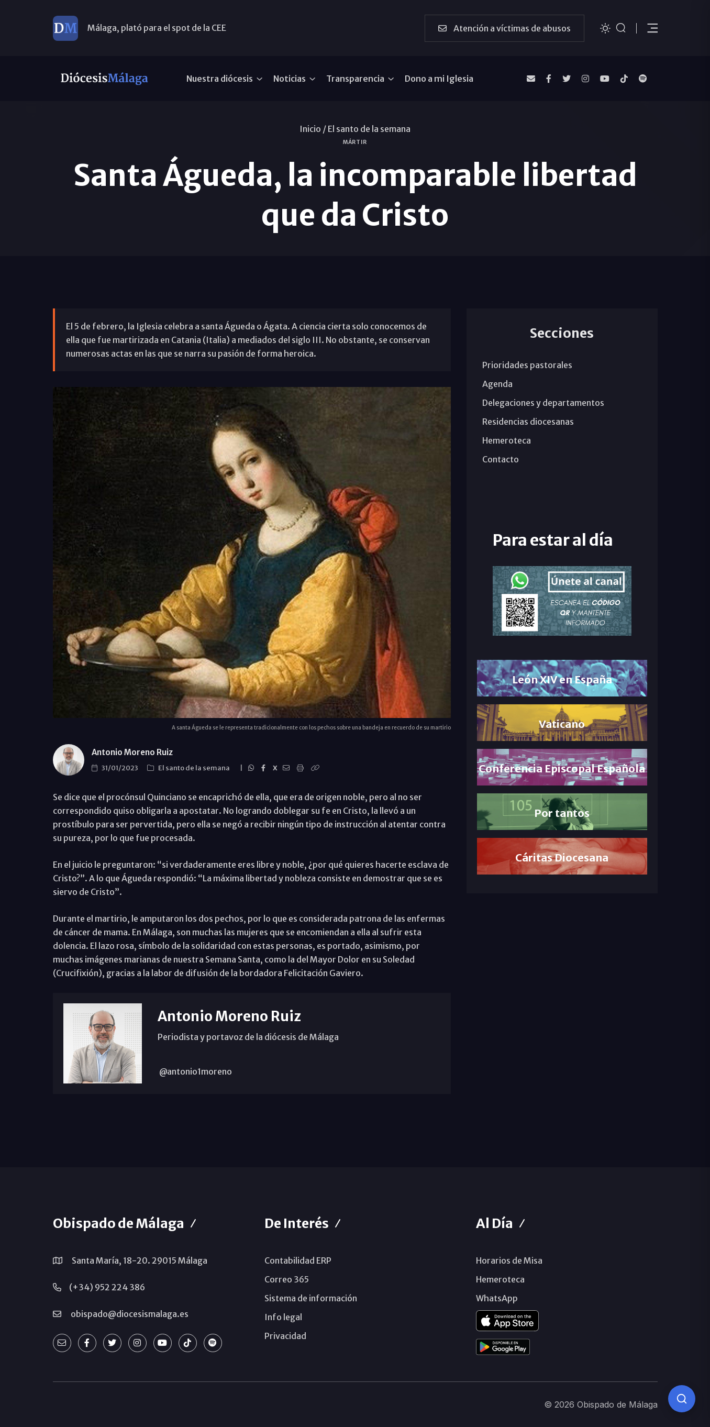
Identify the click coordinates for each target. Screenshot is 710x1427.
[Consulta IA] (681, 1398)
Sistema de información (310, 1298)
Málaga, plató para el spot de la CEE (156, 28)
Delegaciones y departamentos (543, 402)
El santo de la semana (369, 129)
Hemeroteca (506, 440)
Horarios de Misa (509, 1260)
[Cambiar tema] (605, 27)
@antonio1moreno (195, 1071)
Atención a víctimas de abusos (504, 28)
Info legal (283, 1317)
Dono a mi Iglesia (439, 78)
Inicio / (312, 129)
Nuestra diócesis (219, 78)
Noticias (289, 78)
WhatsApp (497, 1298)
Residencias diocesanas (528, 421)
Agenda (497, 384)
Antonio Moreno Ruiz (132, 752)
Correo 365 (286, 1279)
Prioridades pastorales (527, 365)
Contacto (500, 459)
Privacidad (285, 1336)
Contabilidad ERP (297, 1260)
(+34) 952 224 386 (107, 1287)
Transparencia (355, 78)
